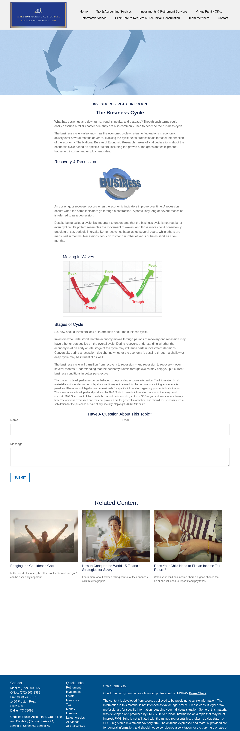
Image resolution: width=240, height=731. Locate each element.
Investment (73, 691)
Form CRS (119, 686)
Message (16, 444)
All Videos (73, 722)
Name (14, 420)
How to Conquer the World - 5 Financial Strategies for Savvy (111, 568)
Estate (70, 696)
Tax (68, 704)
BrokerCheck (197, 693)
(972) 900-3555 (31, 688)
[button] (83, 11)
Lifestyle (71, 713)
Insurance (72, 700)
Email (125, 420)
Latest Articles (75, 717)
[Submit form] (20, 477)
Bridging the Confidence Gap (32, 566)
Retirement (73, 687)
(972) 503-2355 (30, 692)
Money (70, 709)
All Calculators (75, 726)
